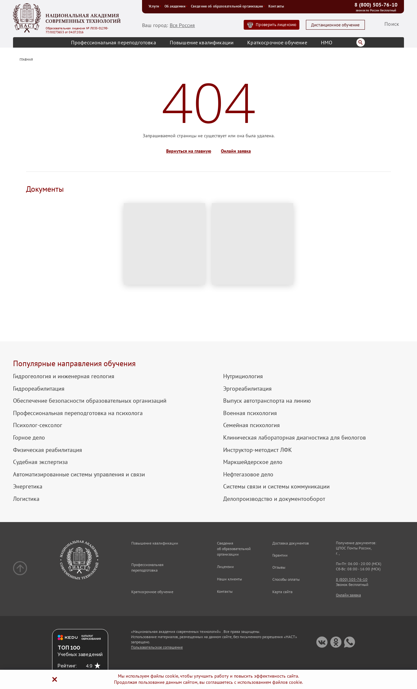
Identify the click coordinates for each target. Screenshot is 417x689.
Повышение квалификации (202, 42)
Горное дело (29, 437)
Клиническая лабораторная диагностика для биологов (294, 437)
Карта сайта (282, 591)
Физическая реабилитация (47, 450)
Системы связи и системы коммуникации (276, 486)
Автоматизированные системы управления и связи (79, 474)
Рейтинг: (67, 665)
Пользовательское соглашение (157, 647)
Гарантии (280, 555)
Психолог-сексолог (37, 425)
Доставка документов (290, 543)
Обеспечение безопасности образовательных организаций (89, 400)
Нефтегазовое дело (248, 474)
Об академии (176, 6)
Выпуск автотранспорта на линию (267, 400)
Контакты (276, 6)
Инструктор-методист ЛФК (257, 450)
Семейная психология (251, 425)
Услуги (155, 6)
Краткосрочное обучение (277, 42)
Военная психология (250, 413)
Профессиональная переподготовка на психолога (78, 413)
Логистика (26, 498)
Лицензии (225, 566)
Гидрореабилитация (39, 388)
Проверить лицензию (276, 24)
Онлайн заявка (236, 151)
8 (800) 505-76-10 (375, 4)
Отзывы (278, 567)
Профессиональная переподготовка (113, 42)
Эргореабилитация (247, 388)
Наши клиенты (229, 579)
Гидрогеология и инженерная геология (63, 376)
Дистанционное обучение (335, 25)
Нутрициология (243, 376)
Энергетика (27, 486)
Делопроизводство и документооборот (274, 498)
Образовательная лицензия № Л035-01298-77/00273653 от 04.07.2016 (77, 30)
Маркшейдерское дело (252, 462)
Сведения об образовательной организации (228, 6)
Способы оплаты (286, 579)
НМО (326, 42)
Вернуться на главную (188, 151)
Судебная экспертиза (40, 462)
